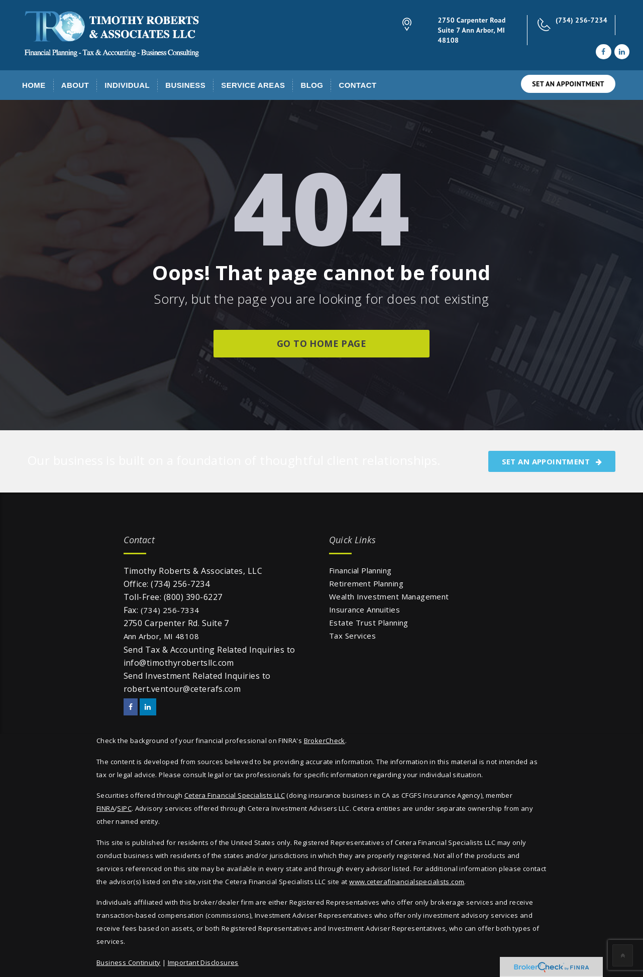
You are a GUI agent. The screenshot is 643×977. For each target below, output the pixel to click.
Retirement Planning (366, 583)
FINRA (105, 808)
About (75, 85)
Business (185, 85)
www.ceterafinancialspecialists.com (406, 881)
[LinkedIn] (621, 51)
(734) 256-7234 (581, 20)
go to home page (321, 343)
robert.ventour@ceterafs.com (182, 688)
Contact (357, 85)
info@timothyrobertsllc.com (179, 662)
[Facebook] (603, 51)
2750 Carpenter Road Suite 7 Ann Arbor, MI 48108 (472, 30)
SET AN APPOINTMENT (568, 83)
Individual (127, 85)
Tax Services (352, 636)
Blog (311, 85)
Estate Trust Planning (368, 623)
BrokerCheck (324, 740)
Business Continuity (128, 962)
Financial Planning (360, 570)
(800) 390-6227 (193, 596)
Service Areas (253, 85)
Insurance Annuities (364, 609)
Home (34, 85)
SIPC (124, 808)
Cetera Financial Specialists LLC (234, 795)
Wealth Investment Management (389, 596)
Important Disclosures (203, 962)
